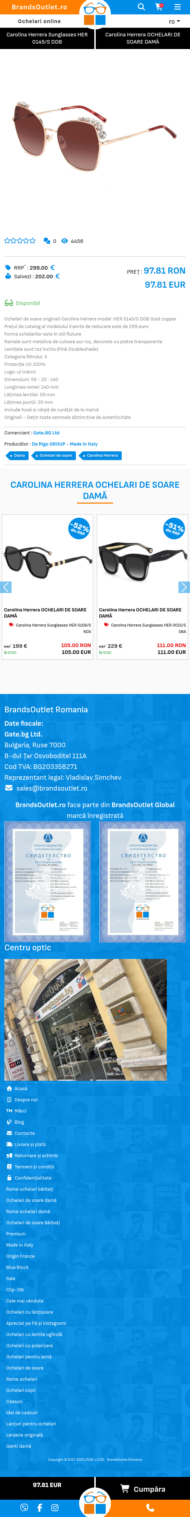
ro (172, 22)
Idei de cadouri (22, 1413)
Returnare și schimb (32, 1156)
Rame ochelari (21, 1379)
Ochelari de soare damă (31, 1200)
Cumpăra (142, 1489)
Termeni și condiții (30, 1167)
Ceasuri (14, 1401)
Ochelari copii (20, 1390)
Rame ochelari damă (28, 1211)
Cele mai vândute (25, 1301)
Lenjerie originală (24, 1435)
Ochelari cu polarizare (29, 1346)
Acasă (16, 1088)
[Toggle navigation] (177, 7)
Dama (19, 455)
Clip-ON (15, 1290)
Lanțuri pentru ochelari (31, 1424)
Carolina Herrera (102, 455)
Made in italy (19, 1245)
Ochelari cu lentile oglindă (34, 1334)
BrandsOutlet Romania (124, 1460)
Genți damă (18, 1446)
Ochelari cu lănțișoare (29, 1312)
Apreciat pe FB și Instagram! (36, 1323)
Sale (10, 1278)
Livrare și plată (26, 1144)
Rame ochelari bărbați (29, 1189)
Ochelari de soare (56, 455)
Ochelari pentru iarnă (29, 1357)
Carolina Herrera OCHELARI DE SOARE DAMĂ (45, 613)
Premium (16, 1234)
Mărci (16, 1111)
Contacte (20, 1133)
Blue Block (17, 1267)
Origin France (20, 1256)
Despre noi (22, 1100)
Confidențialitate (28, 1178)
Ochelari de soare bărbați (33, 1223)
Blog (15, 1122)
